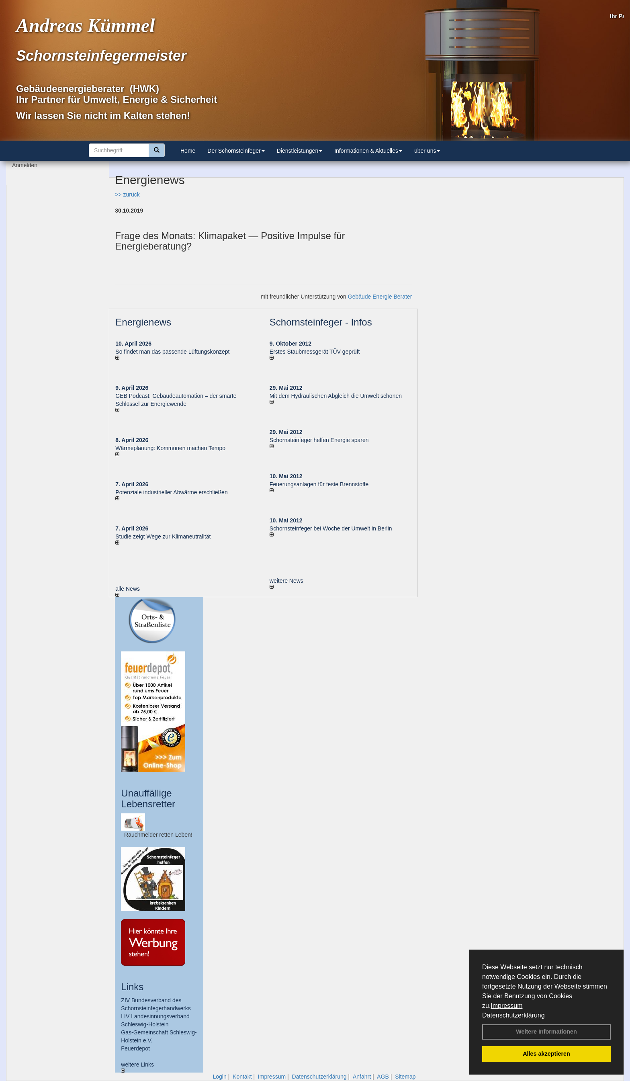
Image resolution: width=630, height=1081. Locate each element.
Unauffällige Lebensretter (148, 798)
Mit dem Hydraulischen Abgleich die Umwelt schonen (336, 396)
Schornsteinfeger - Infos (321, 322)
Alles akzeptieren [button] (546, 1053)
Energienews (143, 322)
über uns (427, 150)
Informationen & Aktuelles (368, 150)
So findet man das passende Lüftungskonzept (172, 351)
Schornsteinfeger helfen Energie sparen (319, 440)
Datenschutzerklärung (513, 1015)
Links (132, 986)
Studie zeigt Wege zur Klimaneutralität (163, 536)
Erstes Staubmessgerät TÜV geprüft (315, 351)
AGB (383, 1076)
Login (219, 1076)
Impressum (506, 1005)
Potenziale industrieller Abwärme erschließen (171, 492)
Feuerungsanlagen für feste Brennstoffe (319, 484)
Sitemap (405, 1076)
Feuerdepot (135, 1048)
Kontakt (242, 1076)
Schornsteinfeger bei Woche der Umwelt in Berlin (331, 528)
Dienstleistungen (300, 150)
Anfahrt (362, 1076)
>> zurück (127, 194)
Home (187, 150)
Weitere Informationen (546, 1031)
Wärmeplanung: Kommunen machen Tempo (170, 448)
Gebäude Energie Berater (380, 296)
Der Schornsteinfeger (235, 150)
